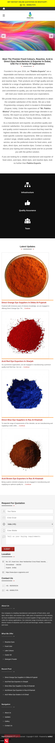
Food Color (8, 646)
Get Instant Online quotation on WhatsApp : (27, 3)
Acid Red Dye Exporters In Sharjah (17, 361)
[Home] (4, 8)
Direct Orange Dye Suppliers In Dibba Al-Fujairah (24, 302)
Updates (7, 717)
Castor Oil (8, 655)
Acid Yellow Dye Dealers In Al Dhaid (17, 694)
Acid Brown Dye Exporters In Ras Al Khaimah (22, 478)
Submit (7, 549)
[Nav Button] (3, 36)
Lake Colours (9, 650)
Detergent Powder (11, 659)
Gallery (7, 721)
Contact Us (8, 725)
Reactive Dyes (9, 642)
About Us (8, 713)
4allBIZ (50, 736)
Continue (27, 308)
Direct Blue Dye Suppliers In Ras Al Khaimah (22, 420)
